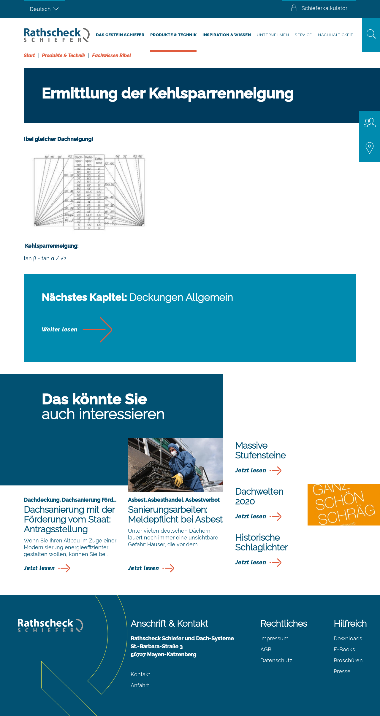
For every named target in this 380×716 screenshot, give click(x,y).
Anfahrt (140, 685)
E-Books (344, 649)
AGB (265, 649)
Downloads (348, 638)
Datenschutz (276, 660)
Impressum (274, 638)
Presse (342, 671)
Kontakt (140, 674)
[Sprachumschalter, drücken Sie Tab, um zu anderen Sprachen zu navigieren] (44, 9)
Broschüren (348, 660)
